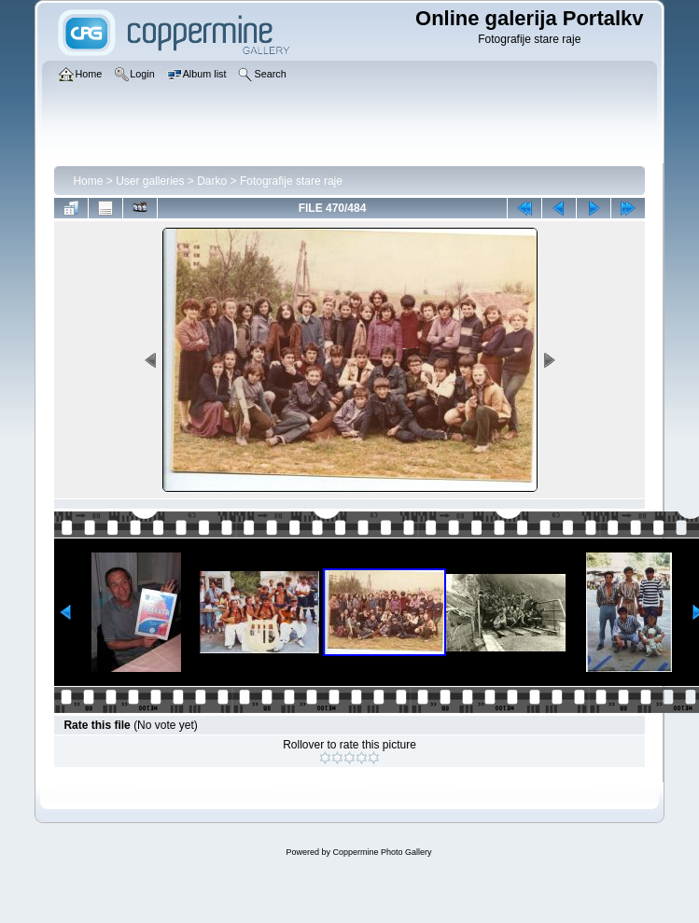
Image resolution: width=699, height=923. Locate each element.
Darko (212, 181)
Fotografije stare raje (291, 181)
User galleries (150, 181)
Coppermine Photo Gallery (381, 852)
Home (88, 181)
